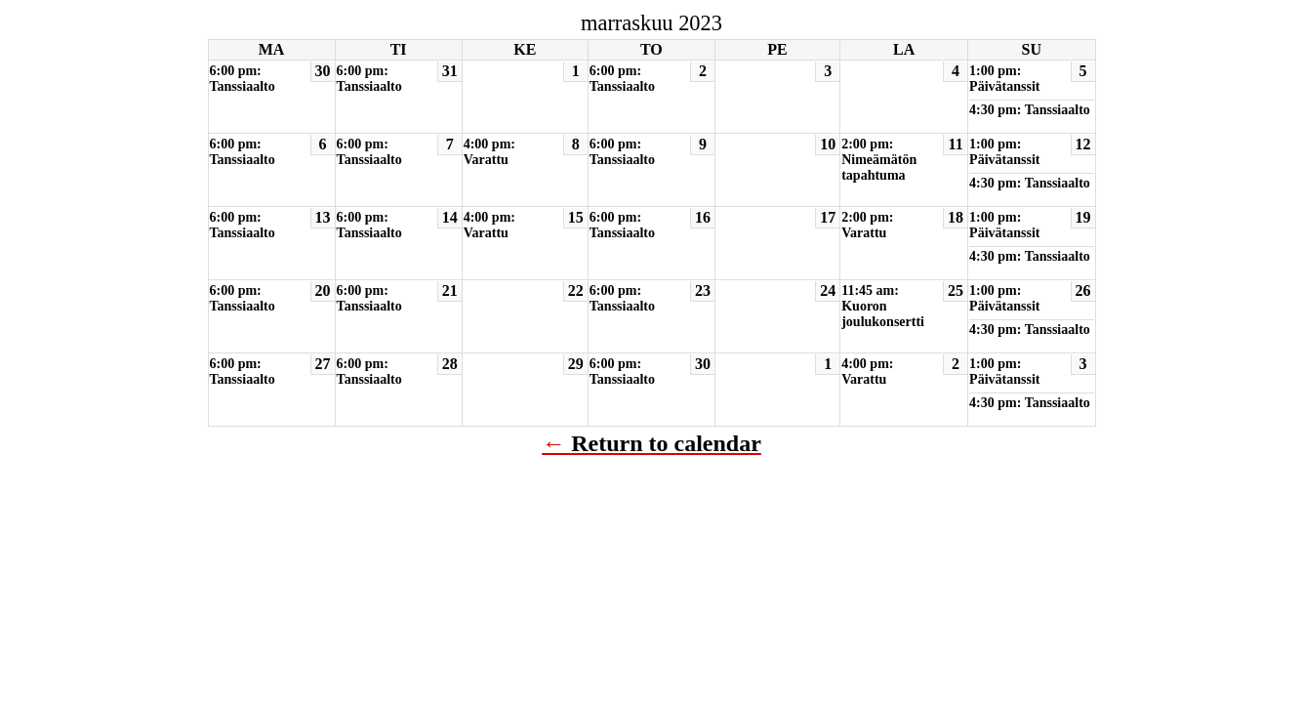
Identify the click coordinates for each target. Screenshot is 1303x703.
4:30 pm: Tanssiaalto (1029, 110)
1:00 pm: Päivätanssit (1004, 78)
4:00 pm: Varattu (489, 152)
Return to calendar (666, 443)
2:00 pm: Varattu (867, 225)
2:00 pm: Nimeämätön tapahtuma (878, 160)
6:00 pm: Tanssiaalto (242, 78)
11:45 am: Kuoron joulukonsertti (882, 306)
